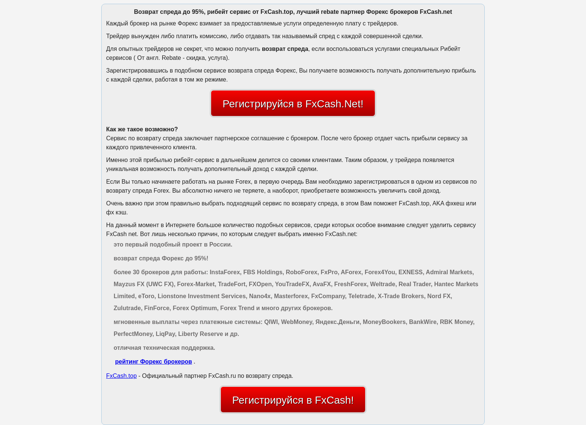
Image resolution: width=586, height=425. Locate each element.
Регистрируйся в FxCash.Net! (292, 104)
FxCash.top (121, 376)
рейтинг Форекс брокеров (153, 361)
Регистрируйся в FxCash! (293, 400)
